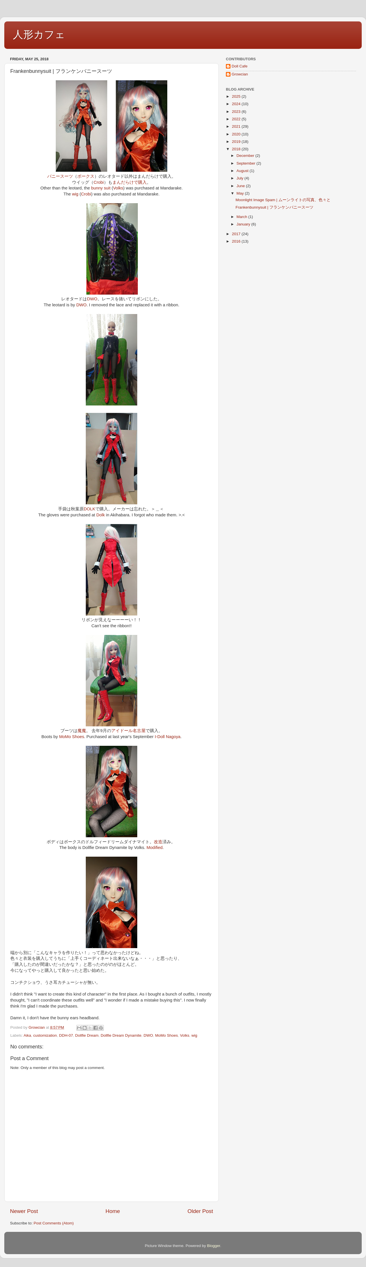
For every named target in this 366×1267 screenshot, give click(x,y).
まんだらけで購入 (129, 182)
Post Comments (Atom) (54, 1223)
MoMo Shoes (71, 736)
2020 (237, 134)
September (246, 163)
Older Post (200, 1211)
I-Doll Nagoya (167, 736)
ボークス (85, 176)
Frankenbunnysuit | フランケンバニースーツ (274, 207)
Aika (27, 1035)
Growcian (240, 74)
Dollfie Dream (87, 1035)
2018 (237, 149)
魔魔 (81, 730)
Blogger (213, 1246)
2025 (237, 96)
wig (75, 194)
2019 (237, 141)
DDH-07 (66, 1035)
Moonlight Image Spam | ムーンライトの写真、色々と (283, 200)
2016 (237, 241)
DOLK (89, 509)
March (242, 217)
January (243, 224)
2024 (237, 104)
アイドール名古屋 (128, 730)
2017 (237, 234)
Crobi (99, 182)
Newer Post (24, 1211)
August (243, 171)
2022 (237, 119)
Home (113, 1211)
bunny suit (101, 188)
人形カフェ (39, 34)
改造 (158, 842)
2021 (237, 126)
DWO (92, 299)
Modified (155, 847)
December (245, 155)
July (240, 178)
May (240, 193)
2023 (237, 111)
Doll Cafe (240, 66)
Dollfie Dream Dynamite (121, 1035)
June (241, 186)
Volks (118, 188)
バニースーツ (60, 176)
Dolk (100, 515)
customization (45, 1035)
